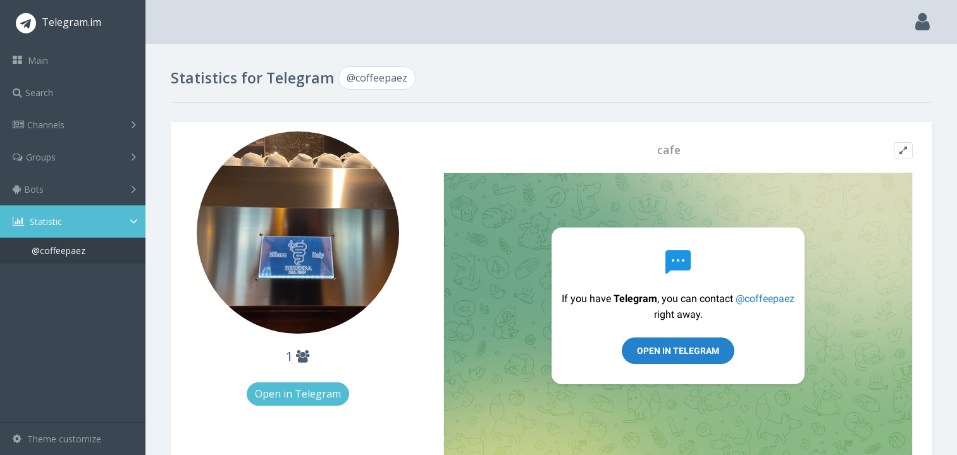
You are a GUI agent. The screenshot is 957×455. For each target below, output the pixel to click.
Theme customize (57, 439)
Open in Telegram (298, 394)
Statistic (76, 221)
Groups (74, 156)
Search (33, 93)
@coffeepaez (58, 251)
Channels (74, 124)
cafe (669, 150)
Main (30, 60)
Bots (74, 189)
